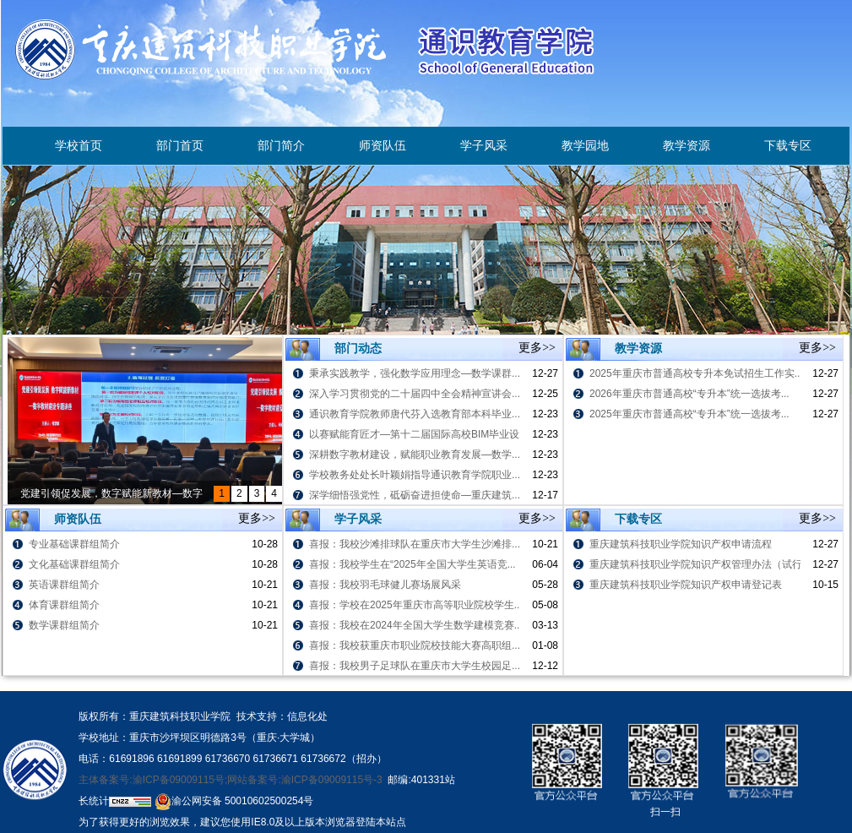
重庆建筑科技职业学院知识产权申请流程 (680, 544)
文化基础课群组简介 (74, 564)
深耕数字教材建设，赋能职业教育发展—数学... (414, 454)
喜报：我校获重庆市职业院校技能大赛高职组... (414, 645)
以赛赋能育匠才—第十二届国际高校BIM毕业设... (418, 434)
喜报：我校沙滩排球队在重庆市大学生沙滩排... (414, 544)
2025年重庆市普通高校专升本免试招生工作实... (696, 373)
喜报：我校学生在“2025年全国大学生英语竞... (412, 564)
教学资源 (686, 145)
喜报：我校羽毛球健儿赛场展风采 (385, 585)
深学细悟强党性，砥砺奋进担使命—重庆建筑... (414, 495)
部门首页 (180, 145)
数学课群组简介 (64, 625)
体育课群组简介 (64, 605)
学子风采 (483, 145)
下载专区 (787, 145)
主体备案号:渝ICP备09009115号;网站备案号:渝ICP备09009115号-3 (230, 780)
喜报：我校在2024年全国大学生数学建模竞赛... (416, 625)
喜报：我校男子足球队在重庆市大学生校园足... (414, 666)
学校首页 (78, 145)
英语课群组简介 (64, 585)
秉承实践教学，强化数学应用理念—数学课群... (414, 373)
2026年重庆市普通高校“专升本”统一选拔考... (689, 394)
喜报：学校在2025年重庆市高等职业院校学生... (416, 605)
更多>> (537, 347)
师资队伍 (382, 145)
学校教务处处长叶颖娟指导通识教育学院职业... (414, 475)
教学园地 (585, 145)
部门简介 (281, 145)
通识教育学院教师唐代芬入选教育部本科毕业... (414, 414)
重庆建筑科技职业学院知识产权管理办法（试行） (700, 564)
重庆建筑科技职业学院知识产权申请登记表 (685, 585)
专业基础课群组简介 (74, 544)
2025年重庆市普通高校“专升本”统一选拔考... (689, 414)
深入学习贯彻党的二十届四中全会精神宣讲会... (414, 394)
